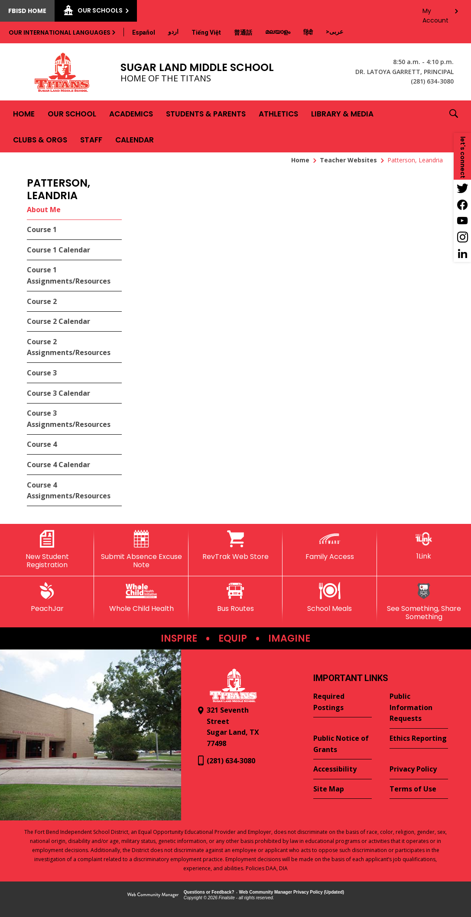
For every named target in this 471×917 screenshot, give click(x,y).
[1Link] (424, 545)
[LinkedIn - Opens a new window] (462, 254)
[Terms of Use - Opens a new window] (418, 789)
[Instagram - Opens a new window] (462, 237)
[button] (453, 126)
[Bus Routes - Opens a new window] (235, 597)
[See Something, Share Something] (424, 601)
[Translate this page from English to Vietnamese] (206, 32)
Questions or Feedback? (209, 892)
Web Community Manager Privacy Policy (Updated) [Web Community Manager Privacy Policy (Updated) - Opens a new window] (291, 892)
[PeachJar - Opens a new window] (47, 597)
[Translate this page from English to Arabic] (335, 32)
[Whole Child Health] (141, 597)
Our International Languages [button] (59, 32)
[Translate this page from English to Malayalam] (278, 32)
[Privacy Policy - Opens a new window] (418, 769)
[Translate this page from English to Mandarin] (243, 32)
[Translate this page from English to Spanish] (143, 32)
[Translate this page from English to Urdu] (173, 32)
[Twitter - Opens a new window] (462, 188)
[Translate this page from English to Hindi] (308, 32)
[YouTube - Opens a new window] (462, 221)
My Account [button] (435, 13)
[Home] (23, 113)
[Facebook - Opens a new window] (462, 204)
